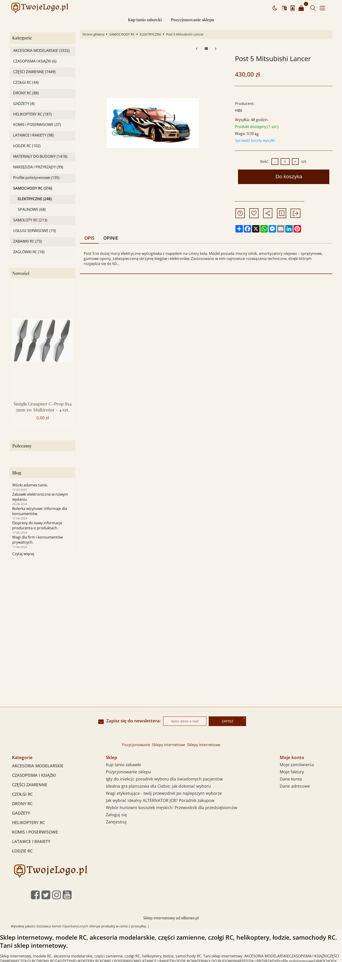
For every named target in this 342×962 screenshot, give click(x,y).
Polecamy (22, 446)
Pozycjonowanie (136, 744)
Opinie (110, 238)
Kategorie (22, 38)
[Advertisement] (171, 602)
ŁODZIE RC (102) (27, 146)
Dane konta (291, 779)
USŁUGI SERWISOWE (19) (34, 231)
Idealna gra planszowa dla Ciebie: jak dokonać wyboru (158, 786)
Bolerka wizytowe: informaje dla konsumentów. (39, 511)
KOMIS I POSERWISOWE (35, 832)
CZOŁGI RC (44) (26, 82)
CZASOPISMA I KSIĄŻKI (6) (35, 61)
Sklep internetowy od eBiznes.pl (171, 917)
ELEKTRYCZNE (150, 34)
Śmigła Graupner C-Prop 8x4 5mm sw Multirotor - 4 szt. (42, 407)
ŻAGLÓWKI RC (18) (29, 252)
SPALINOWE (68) (32, 209)
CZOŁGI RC (22, 794)
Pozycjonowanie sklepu (192, 19)
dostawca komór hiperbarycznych (62, 926)
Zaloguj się (116, 814)
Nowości (21, 273)
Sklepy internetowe (168, 744)
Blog (16, 473)
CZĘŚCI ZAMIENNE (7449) (34, 72)
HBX (238, 110)
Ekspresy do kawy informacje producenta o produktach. (37, 525)
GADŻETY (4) (24, 103)
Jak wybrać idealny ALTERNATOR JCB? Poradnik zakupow (160, 800)
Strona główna (93, 34)
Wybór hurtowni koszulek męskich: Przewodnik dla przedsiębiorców (171, 807)
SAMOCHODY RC (122, 34)
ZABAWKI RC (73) (27, 241)
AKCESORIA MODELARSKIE (37, 765)
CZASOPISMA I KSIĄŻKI (34, 775)
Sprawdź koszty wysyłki (255, 140)
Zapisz (227, 721)
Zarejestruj (116, 822)
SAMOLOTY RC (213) (30, 220)
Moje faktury (292, 771)
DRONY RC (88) (26, 93)
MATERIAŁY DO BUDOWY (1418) (40, 156)
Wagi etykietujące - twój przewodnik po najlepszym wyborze (164, 793)
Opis (89, 238)
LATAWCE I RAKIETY (31, 841)
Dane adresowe (295, 786)
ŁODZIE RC (22, 851)
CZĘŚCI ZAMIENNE (29, 784)
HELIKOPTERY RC (28, 822)
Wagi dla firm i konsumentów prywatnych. (37, 540)
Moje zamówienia (297, 764)
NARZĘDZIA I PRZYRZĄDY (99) (38, 167)
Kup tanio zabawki (145, 19)
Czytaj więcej (23, 553)
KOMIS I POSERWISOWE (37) (37, 124)
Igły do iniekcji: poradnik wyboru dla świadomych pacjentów (164, 779)
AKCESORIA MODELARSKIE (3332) (41, 50)
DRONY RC (22, 803)
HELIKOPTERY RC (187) (32, 114)
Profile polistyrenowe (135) (36, 178)
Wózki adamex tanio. (30, 485)
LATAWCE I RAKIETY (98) (33, 135)
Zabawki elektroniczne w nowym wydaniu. (40, 497)
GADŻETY (21, 813)
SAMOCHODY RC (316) (32, 188)
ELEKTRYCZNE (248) (35, 199)
